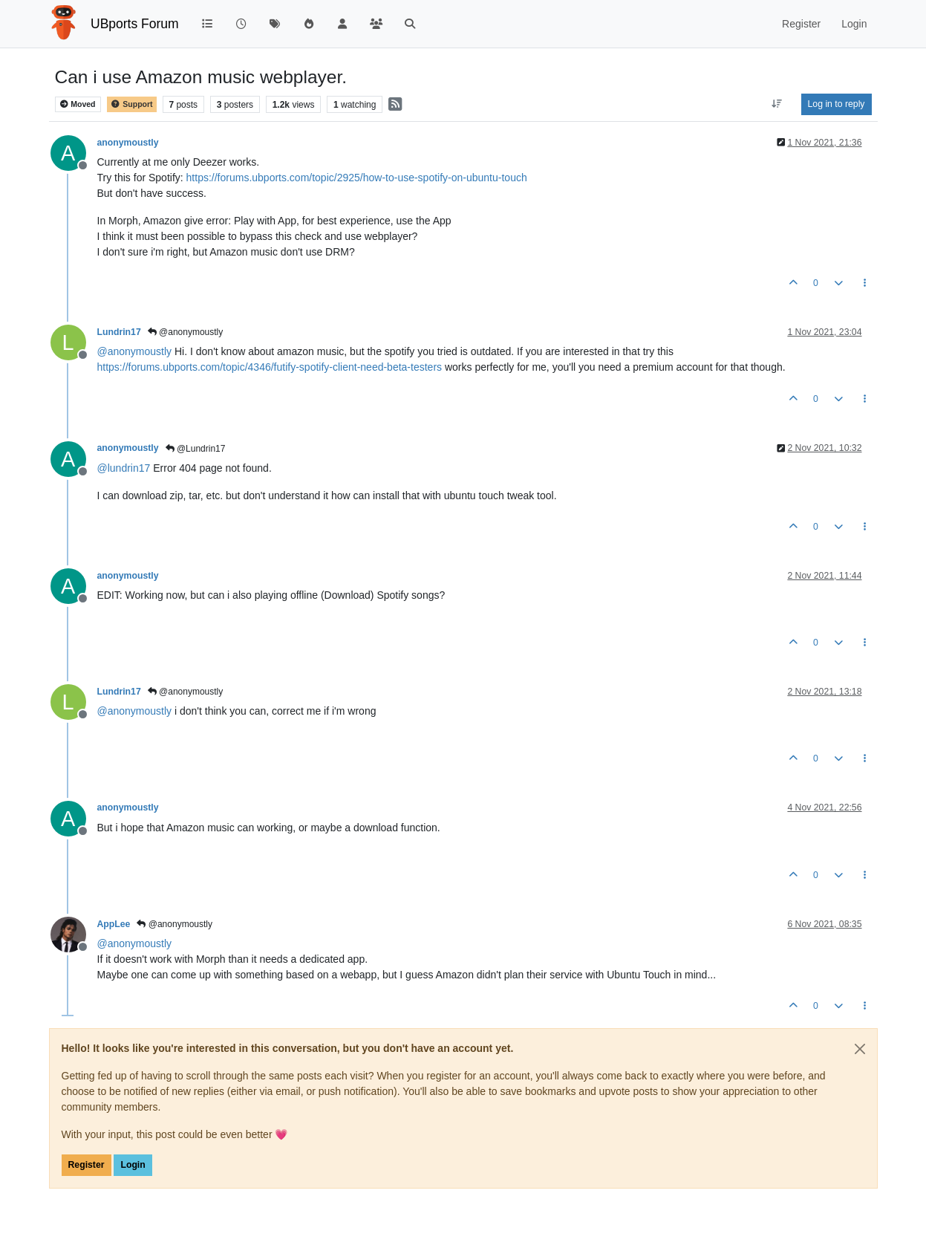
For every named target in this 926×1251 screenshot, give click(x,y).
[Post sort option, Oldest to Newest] (776, 104)
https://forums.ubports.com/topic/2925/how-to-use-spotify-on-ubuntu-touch (356, 177)
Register (86, 1165)
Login (132, 1165)
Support (131, 104)
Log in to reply (836, 104)
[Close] (860, 1049)
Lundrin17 (119, 332)
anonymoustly (128, 142)
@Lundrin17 (196, 448)
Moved (77, 104)
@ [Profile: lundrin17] (124, 468)
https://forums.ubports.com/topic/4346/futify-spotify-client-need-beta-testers (270, 367)
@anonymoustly (186, 332)
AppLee (114, 924)
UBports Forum (135, 23)
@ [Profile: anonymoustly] (134, 351)
